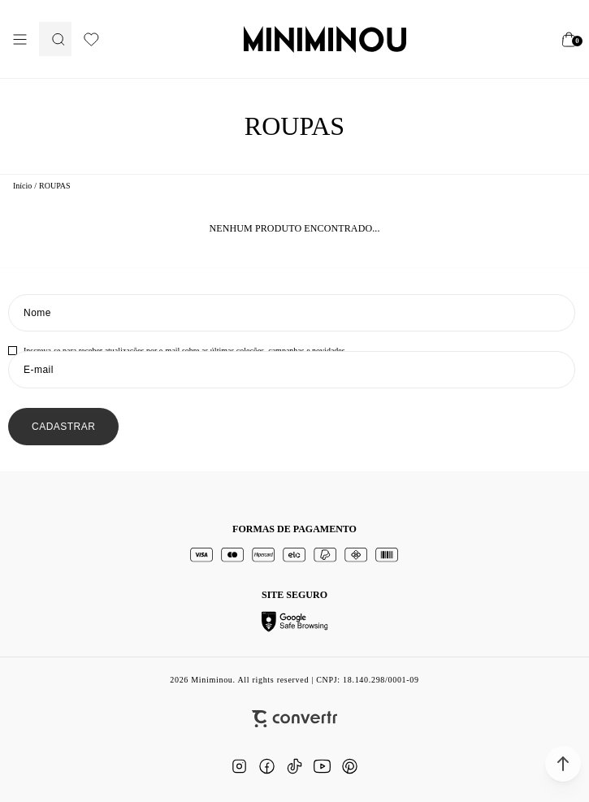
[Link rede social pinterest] (350, 766)
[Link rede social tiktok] (295, 766)
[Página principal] (325, 39)
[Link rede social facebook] (267, 766)
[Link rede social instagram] (239, 766)
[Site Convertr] (294, 718)
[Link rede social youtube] (322, 766)
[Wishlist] (91, 39)
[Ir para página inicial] (22, 185)
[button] (563, 764)
